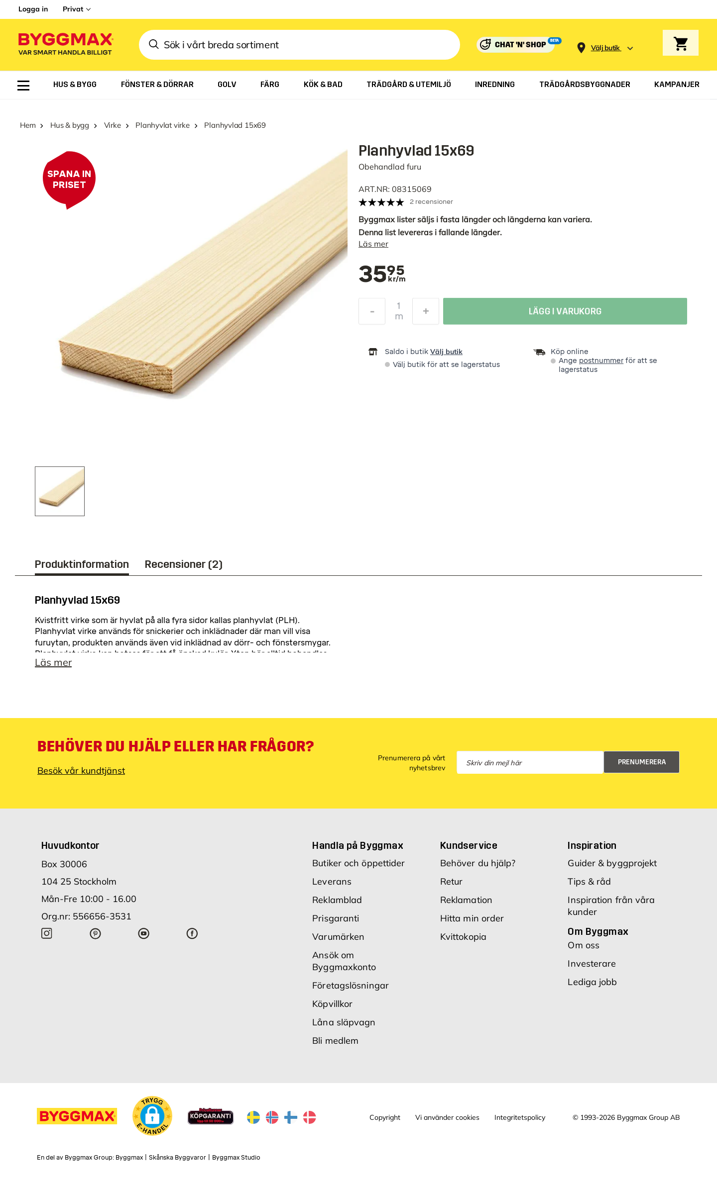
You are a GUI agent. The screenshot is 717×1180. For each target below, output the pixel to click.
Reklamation (466, 900)
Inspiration (592, 845)
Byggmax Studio (236, 1157)
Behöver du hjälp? (478, 863)
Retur (451, 881)
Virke (112, 125)
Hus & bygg (69, 125)
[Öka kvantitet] (425, 313)
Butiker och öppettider (358, 863)
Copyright (384, 1117)
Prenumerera (642, 762)
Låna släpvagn (343, 1022)
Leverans (332, 881)
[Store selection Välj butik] (605, 48)
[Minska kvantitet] (371, 313)
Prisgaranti (335, 918)
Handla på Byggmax (357, 845)
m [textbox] (399, 318)
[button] (152, 1116)
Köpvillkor (332, 1003)
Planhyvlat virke (162, 125)
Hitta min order (472, 918)
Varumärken (338, 936)
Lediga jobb (592, 982)
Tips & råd (589, 881)
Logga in (33, 8)
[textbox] (381, 275)
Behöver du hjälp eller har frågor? (175, 746)
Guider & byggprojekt (612, 863)
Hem (27, 125)
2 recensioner (431, 201)
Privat (73, 8)
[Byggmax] (65, 45)
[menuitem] (23, 86)
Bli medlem (335, 1040)
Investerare (592, 963)
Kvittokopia (463, 936)
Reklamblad (337, 900)
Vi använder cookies (447, 1117)
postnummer (601, 361)
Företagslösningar (350, 985)
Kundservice (468, 845)
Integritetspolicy (519, 1117)
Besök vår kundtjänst (81, 770)
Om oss (583, 945)
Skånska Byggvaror (177, 1157)
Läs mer (373, 244)
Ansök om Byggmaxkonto (344, 961)
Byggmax (129, 1157)
